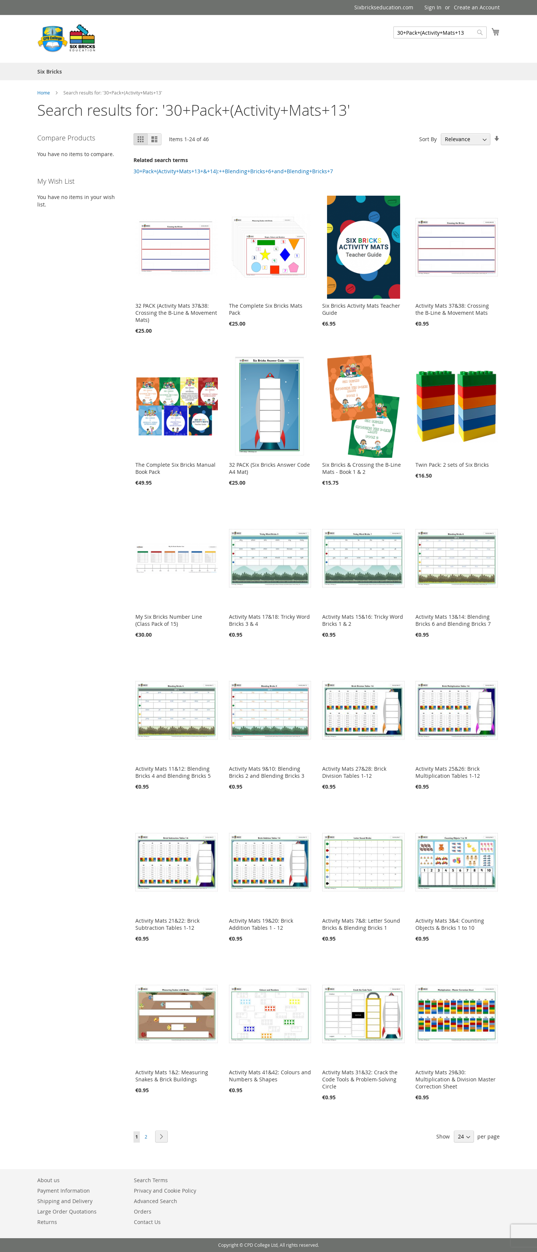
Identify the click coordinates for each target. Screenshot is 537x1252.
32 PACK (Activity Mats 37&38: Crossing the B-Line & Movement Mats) (176, 312)
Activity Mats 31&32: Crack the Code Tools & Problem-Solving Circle (360, 1079)
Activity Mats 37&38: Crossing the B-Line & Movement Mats (452, 309)
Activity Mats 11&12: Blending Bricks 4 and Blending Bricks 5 (173, 772)
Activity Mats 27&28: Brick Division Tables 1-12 (354, 772)
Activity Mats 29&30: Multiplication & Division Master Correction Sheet (455, 1079)
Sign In (433, 7)
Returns (47, 1221)
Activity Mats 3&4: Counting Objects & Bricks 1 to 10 (449, 924)
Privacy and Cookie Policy (165, 1190)
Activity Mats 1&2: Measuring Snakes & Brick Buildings (171, 1076)
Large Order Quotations (67, 1211)
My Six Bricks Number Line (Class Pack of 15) (168, 620)
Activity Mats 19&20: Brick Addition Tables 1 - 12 (261, 924)
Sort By (428, 139)
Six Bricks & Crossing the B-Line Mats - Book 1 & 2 (361, 468)
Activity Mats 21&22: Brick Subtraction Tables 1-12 (167, 924)
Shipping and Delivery (64, 1201)
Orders (142, 1211)
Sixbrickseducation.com (383, 7)
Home (44, 93)
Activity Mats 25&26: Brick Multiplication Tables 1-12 (447, 772)
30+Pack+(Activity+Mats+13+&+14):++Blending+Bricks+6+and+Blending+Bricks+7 (233, 171)
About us (48, 1180)
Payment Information (63, 1190)
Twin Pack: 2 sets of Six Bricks (452, 464)
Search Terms (151, 1180)
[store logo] (67, 38)
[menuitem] (49, 71)
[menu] (268, 71)
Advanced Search (155, 1201)
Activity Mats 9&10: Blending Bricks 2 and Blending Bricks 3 (266, 772)
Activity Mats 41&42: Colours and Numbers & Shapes (270, 1076)
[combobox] (440, 32)
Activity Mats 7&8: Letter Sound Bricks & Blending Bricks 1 (361, 924)
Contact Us (147, 1221)
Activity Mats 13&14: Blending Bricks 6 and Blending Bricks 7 (453, 620)
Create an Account (477, 7)
